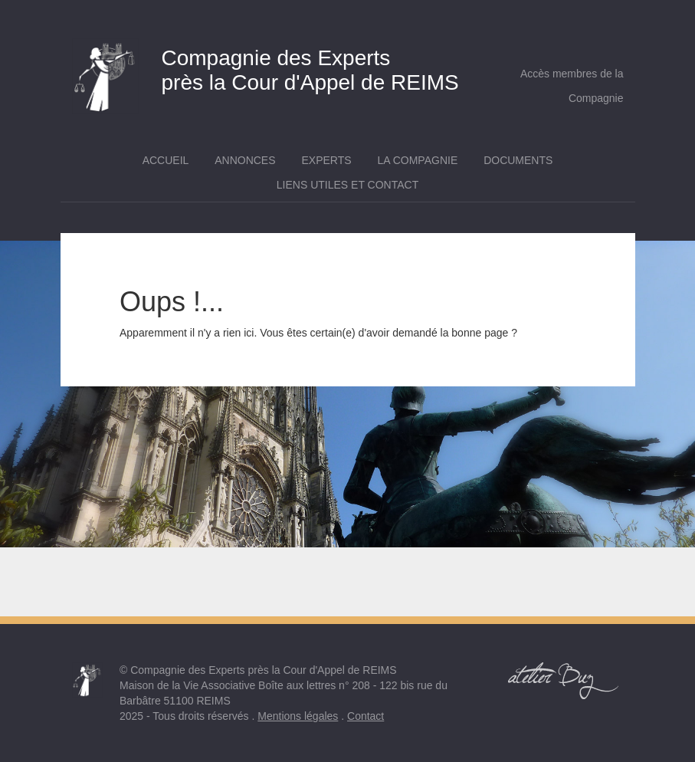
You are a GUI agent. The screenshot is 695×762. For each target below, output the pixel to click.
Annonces (245, 160)
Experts (326, 160)
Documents (518, 160)
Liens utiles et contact (347, 185)
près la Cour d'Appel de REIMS (276, 66)
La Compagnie (417, 160)
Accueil (166, 160)
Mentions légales (297, 716)
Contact (365, 716)
